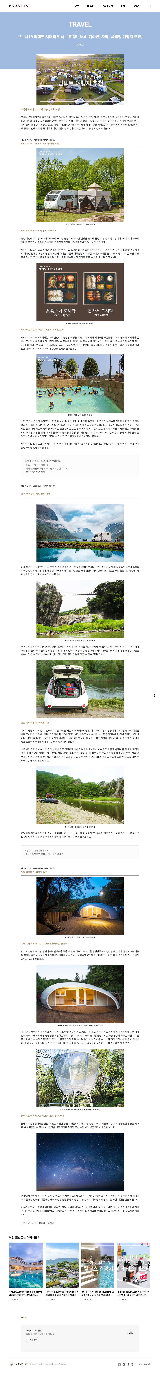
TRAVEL (91, 6)
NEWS (136, 6)
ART (76, 6)
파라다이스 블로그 (35, 1330)
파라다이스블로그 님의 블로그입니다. (40, 1334)
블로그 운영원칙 (145, 1364)
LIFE (123, 6)
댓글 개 (24, 1317)
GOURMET (108, 6)
